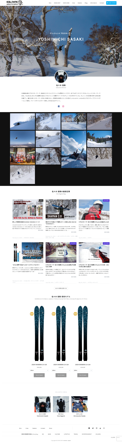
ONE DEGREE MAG (29, 434)
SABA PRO (27, 281)
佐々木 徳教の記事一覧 (61, 288)
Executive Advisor (61, 87)
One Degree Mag (61, 194)
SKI (43, 434)
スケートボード (60, 282)
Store (50, 428)
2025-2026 (66, 3)
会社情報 (113, 437)
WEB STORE (111, 3)
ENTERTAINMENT (87, 434)
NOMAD (32, 237)
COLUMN (106, 200)
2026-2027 (57, 3)
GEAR (41, 200)
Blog (86, 3)
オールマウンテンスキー (64, 236)
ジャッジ (95, 282)
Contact (102, 3)
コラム (90, 282)
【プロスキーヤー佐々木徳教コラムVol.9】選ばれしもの (94, 222)
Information (93, 3)
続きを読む (40, 230)
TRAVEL (76, 434)
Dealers (80, 3)
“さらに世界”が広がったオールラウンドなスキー (26, 265)
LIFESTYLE (67, 434)
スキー (90, 237)
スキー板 (51, 237)
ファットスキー (35, 281)
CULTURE (57, 434)
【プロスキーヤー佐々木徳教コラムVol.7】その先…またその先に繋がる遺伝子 (94, 265)
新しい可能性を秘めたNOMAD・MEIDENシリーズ (26, 222)
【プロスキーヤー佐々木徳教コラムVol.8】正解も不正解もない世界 (61, 265)
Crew (73, 3)
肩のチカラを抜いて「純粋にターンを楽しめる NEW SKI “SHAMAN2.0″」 (61, 223)
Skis (50, 3)
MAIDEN (27, 237)
